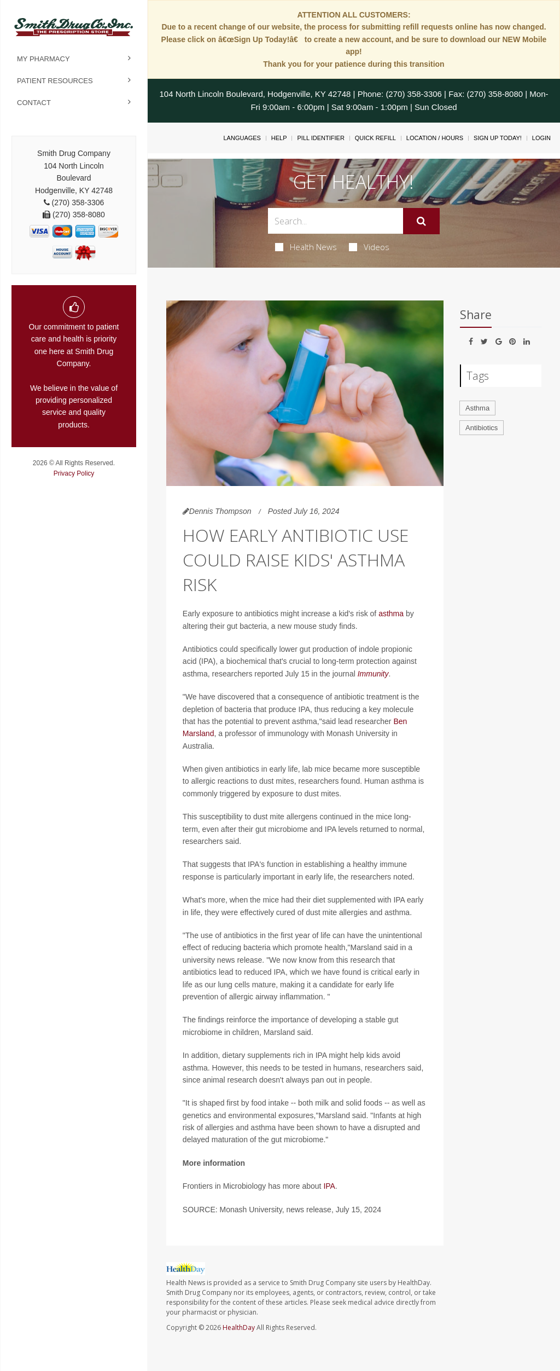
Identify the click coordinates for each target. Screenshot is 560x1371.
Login (541, 138)
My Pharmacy (43, 59)
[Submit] (421, 221)
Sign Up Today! (498, 138)
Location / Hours (434, 138)
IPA (329, 1186)
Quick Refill (375, 138)
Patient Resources (55, 81)
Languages (241, 138)
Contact (34, 103)
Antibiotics (481, 428)
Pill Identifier (320, 138)
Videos (369, 246)
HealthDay (239, 1327)
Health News (306, 246)
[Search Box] (335, 221)
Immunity (373, 673)
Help (279, 138)
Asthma (477, 408)
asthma (391, 613)
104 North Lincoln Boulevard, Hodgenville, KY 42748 (255, 94)
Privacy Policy (74, 473)
